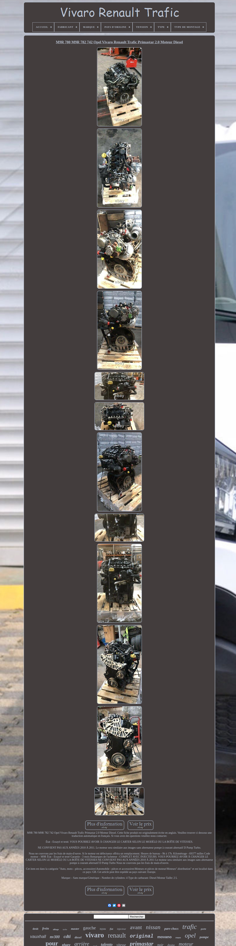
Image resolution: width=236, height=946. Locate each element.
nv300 (55, 937)
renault (117, 935)
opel (190, 935)
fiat (111, 929)
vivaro (94, 935)
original (141, 936)
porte (203, 928)
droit (35, 928)
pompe (204, 937)
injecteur (121, 928)
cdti (67, 936)
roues (178, 937)
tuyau (103, 928)
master (75, 928)
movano (164, 937)
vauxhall (38, 936)
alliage (56, 929)
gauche (89, 927)
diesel (78, 937)
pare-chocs (171, 928)
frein (45, 928)
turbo (65, 929)
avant (136, 927)
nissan (153, 927)
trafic (189, 926)
